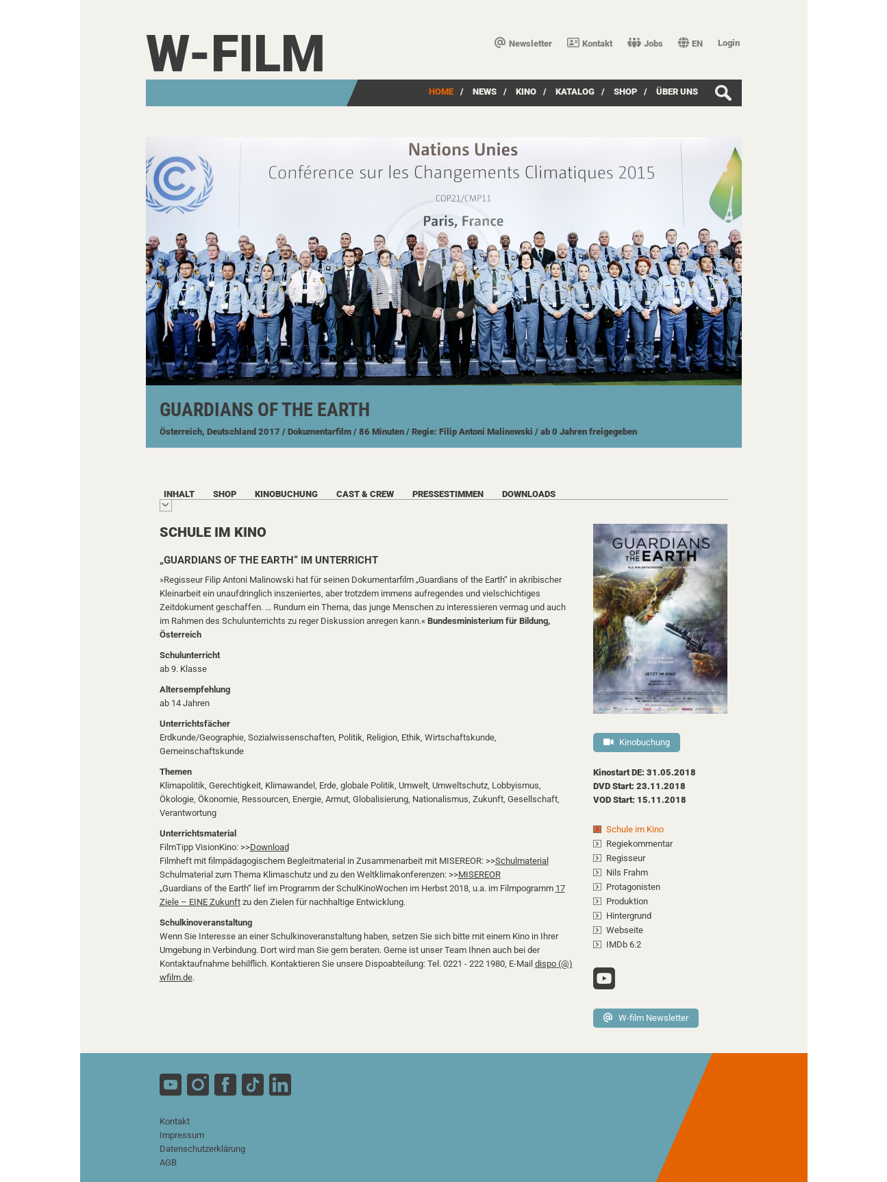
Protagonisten (633, 887)
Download (269, 847)
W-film (235, 54)
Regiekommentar (639, 844)
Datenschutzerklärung (202, 1149)
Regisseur (625, 858)
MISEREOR (479, 874)
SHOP (625, 91)
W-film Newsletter (645, 1018)
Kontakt (589, 43)
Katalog (575, 91)
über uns (677, 91)
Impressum (182, 1135)
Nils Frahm (627, 872)
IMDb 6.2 (623, 944)
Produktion (627, 901)
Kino (526, 91)
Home (441, 91)
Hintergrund (628, 915)
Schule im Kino (635, 829)
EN (690, 43)
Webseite (624, 930)
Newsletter (523, 43)
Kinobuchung (636, 742)
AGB (168, 1162)
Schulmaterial (522, 861)
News (485, 91)
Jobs (645, 43)
